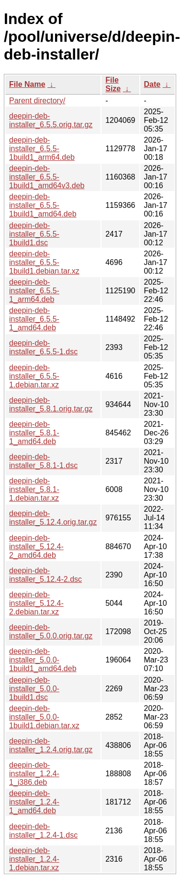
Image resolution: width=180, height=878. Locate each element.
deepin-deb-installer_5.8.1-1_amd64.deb (34, 432)
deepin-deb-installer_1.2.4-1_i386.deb (34, 773)
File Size (113, 84)
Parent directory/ (37, 100)
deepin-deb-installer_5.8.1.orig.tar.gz (50, 404)
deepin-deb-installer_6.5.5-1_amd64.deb (34, 319)
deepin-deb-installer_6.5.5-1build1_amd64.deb (43, 205)
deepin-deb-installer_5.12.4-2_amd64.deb (36, 546)
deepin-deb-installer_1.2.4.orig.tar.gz (50, 745)
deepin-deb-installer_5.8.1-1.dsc (43, 461)
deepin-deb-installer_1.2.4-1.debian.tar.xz (34, 859)
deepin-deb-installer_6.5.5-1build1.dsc (34, 234)
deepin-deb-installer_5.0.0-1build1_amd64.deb (43, 660)
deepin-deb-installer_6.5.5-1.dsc (43, 347)
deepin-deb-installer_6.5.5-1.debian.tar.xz (34, 376)
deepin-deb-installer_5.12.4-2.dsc (45, 574)
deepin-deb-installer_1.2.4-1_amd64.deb (34, 802)
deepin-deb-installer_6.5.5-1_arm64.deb (34, 290)
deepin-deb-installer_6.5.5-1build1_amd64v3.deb (46, 177)
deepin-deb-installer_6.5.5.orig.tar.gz (50, 120)
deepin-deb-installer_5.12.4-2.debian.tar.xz (36, 603)
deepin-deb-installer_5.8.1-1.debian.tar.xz (34, 489)
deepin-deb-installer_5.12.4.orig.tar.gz (53, 517)
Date (152, 84)
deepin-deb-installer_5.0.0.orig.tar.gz (50, 631)
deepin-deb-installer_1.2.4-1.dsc (43, 830)
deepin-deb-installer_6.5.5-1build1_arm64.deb (42, 148)
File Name (27, 84)
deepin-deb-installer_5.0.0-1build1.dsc (34, 688)
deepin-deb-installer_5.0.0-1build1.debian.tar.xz (44, 717)
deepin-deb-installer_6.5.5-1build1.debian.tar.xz (44, 262)
